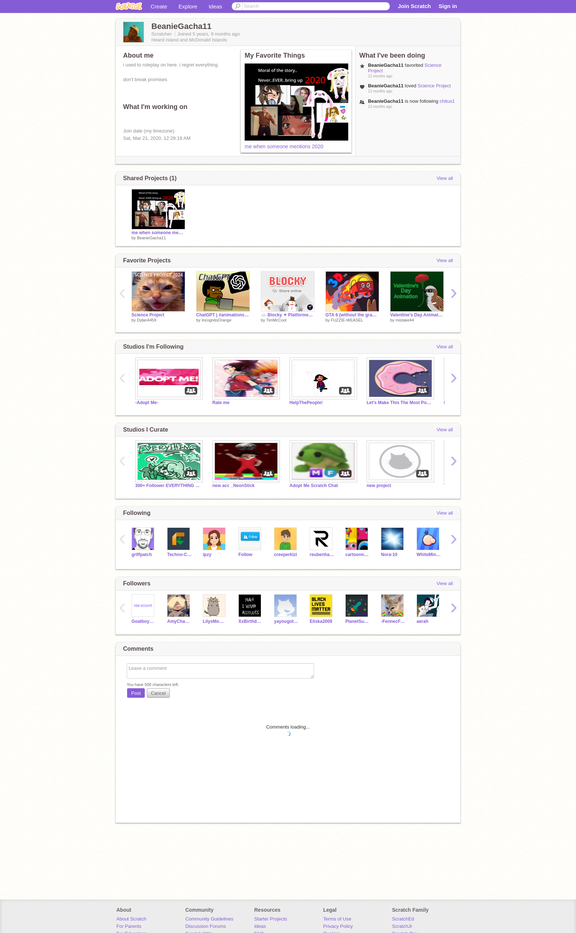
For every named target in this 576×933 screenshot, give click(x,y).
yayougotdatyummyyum (286, 621)
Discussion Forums (205, 926)
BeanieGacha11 (151, 238)
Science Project (434, 85)
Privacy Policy (338, 926)
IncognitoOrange (216, 320)
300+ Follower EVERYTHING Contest (168, 485)
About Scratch (131, 919)
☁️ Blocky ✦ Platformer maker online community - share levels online (287, 314)
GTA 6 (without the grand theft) (352, 314)
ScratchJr (402, 926)
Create (159, 6)
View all (444, 178)
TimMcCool (276, 320)
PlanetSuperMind (357, 621)
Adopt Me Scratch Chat (313, 485)
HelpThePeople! (306, 402)
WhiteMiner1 (429, 554)
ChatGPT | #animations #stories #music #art (223, 314)
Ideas (215, 6)
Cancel (158, 693)
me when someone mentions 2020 (284, 146)
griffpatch (142, 554)
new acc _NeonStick (233, 485)
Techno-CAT (179, 554)
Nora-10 (389, 554)
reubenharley (322, 554)
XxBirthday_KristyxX (250, 621)
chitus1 (447, 101)
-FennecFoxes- (393, 621)
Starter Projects (270, 919)
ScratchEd (403, 919)
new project (379, 485)
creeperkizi (285, 554)
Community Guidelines (209, 919)
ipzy (207, 554)
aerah (422, 621)
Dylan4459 (146, 320)
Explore (188, 6)
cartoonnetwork (357, 554)
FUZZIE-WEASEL (347, 320)
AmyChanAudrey (179, 621)
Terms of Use (337, 919)
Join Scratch (414, 6)
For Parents (128, 926)
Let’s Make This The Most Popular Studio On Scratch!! (400, 402)
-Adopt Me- (146, 402)
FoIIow (245, 554)
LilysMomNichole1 (215, 621)
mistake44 (405, 320)
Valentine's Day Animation (417, 314)
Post (136, 693)
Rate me (221, 402)
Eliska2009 (321, 621)
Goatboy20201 (144, 621)
